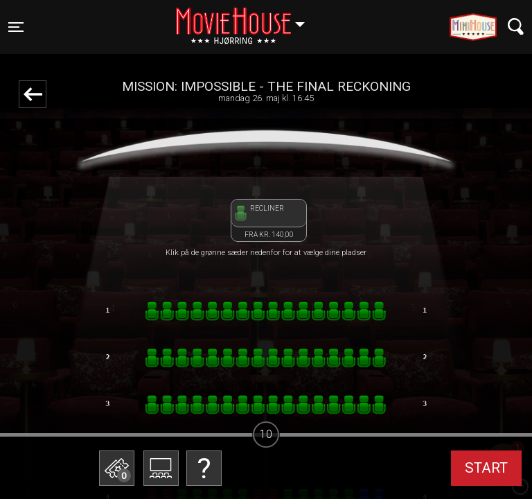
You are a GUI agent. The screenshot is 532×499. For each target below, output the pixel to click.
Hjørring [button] (247, 18)
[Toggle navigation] (16, 27)
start (486, 467)
